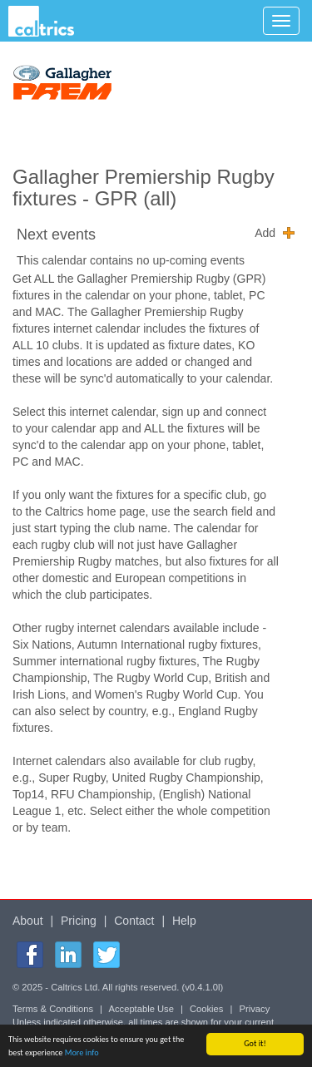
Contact (134, 920)
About (27, 920)
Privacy (255, 1009)
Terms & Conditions (52, 1009)
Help (184, 920)
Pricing (79, 920)
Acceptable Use (141, 1009)
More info (82, 1052)
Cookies (206, 1009)
